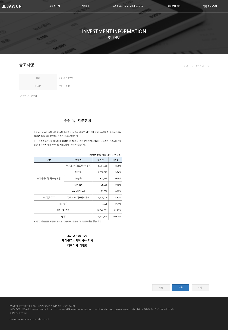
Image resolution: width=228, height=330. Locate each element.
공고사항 (205, 66)
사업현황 (85, 6)
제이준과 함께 (174, 6)
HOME (185, 66)
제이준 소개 (55, 6)
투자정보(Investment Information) (128, 6)
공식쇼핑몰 (210, 6)
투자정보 (195, 66)
